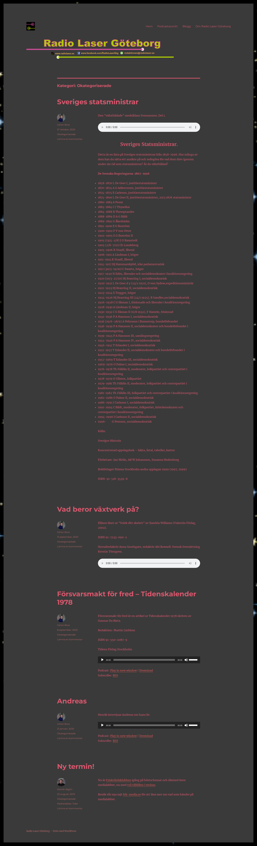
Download (146, 670)
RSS (115, 675)
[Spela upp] (102, 660)
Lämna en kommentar (69, 139)
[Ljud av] (186, 660)
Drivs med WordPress (64, 831)
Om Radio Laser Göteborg (213, 26)
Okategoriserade (66, 134)
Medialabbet (64, 803)
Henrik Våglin (64, 789)
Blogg (187, 26)
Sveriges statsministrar (97, 102)
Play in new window (123, 670)
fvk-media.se (132, 794)
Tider (75, 803)
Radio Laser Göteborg (38, 831)
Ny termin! (75, 766)
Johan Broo (63, 124)
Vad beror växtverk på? (98, 509)
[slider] (144, 660)
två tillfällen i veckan (141, 785)
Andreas (72, 701)
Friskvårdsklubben (118, 780)
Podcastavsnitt (167, 26)
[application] (149, 659)
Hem (149, 26)
